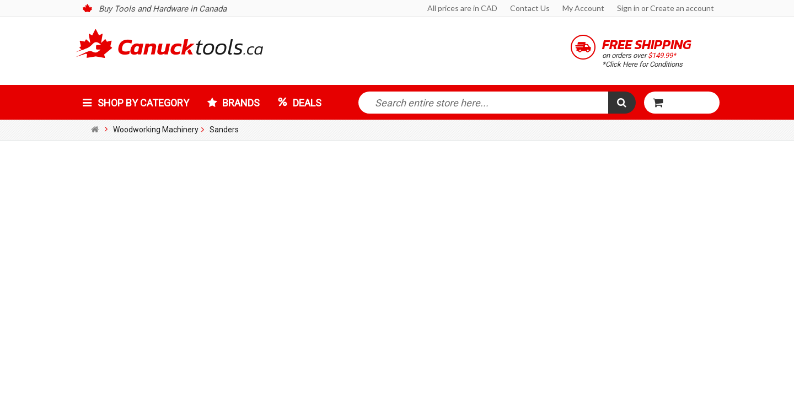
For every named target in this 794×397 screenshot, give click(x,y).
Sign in (628, 8)
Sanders (224, 129)
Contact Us (530, 8)
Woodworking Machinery (155, 129)
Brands (241, 103)
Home (96, 129)
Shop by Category (143, 103)
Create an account (682, 8)
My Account (583, 8)
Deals (307, 103)
